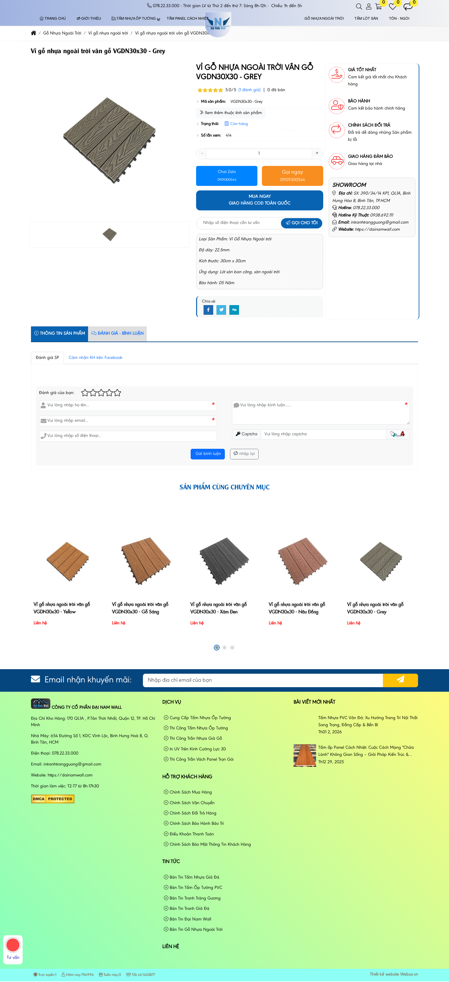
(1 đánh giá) (249, 90)
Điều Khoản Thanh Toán (189, 834)
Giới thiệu (89, 19)
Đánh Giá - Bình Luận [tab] (117, 333)
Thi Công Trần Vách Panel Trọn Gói (199, 759)
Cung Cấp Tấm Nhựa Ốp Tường (197, 718)
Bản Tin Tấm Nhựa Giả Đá (191, 877)
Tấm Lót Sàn (366, 19)
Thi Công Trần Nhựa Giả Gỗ (193, 738)
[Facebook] (208, 310)
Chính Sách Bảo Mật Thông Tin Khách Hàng (207, 844)
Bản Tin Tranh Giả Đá (186, 908)
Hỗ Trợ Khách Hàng (187, 777)
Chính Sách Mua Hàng (188, 792)
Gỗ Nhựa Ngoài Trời (324, 19)
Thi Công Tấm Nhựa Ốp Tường (196, 728)
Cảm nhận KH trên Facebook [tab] (96, 358)
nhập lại (244, 453)
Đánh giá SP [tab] (47, 358)
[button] (359, 7)
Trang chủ (53, 19)
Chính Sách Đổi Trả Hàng (190, 813)
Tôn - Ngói (399, 19)
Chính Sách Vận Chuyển (189, 803)
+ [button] (316, 153)
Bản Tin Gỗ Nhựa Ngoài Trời (193, 929)
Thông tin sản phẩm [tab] (59, 333)
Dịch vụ (171, 702)
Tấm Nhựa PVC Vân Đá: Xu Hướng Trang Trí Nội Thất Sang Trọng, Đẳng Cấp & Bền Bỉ (367, 721)
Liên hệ (170, 946)
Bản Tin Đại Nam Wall (187, 919)
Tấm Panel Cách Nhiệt (188, 19)
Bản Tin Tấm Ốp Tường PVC (193, 887)
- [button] (202, 153)
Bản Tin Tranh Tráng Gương (192, 898)
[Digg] (234, 310)
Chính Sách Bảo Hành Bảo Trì (194, 823)
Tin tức (171, 861)
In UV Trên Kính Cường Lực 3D (195, 749)
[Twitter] (221, 310)
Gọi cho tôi (301, 223)
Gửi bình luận (207, 454)
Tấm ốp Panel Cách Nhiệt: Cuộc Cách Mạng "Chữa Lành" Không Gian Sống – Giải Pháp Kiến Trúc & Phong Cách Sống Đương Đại (366, 752)
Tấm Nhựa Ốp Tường (134, 19)
